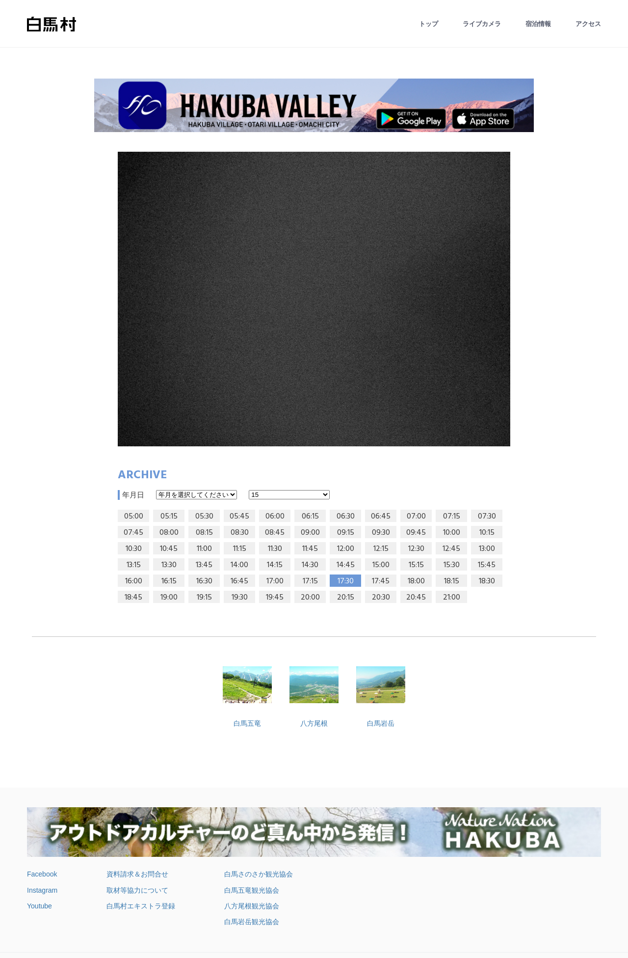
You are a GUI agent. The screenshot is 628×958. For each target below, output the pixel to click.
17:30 (346, 581)
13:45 (204, 565)
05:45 (239, 516)
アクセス (588, 23)
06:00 (275, 516)
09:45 (416, 532)
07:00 (416, 516)
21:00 (451, 597)
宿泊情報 (538, 23)
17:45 (381, 581)
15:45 (487, 565)
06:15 (310, 516)
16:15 (169, 581)
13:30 (169, 565)
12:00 (345, 549)
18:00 (416, 581)
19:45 (275, 597)
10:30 (134, 549)
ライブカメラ (482, 23)
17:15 (310, 581)
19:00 (169, 597)
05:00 (133, 516)
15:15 (416, 565)
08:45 (275, 532)
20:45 (416, 597)
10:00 (451, 532)
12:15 (381, 549)
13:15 (134, 565)
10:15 (487, 532)
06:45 (381, 516)
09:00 (310, 532)
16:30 (204, 581)
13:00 (487, 549)
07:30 (487, 516)
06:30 (346, 516)
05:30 (204, 516)
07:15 (451, 516)
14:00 (239, 565)
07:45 (133, 532)
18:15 (451, 581)
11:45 (310, 549)
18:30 (487, 581)
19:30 (240, 597)
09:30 (381, 532)
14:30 (310, 565)
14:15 (275, 565)
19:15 (204, 597)
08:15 (204, 532)
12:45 (451, 549)
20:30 (381, 597)
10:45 (169, 549)
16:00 (133, 581)
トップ (428, 23)
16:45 (239, 581)
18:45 (133, 597)
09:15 (345, 532)
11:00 (204, 549)
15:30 (452, 565)
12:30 (416, 549)
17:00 (275, 581)
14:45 (346, 565)
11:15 (239, 549)
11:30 (275, 549)
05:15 (169, 516)
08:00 (169, 532)
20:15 (345, 597)
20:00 (310, 597)
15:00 (381, 565)
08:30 (240, 532)
